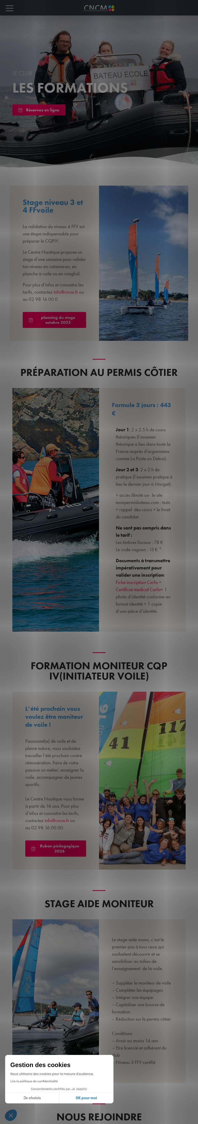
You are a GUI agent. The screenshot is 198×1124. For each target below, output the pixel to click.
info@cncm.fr (66, 292)
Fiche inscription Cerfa (137, 582)
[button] (11, 1115)
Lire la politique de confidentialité (34, 1081)
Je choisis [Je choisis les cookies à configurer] (32, 1098)
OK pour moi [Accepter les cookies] (86, 1098)
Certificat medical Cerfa (138, 589)
